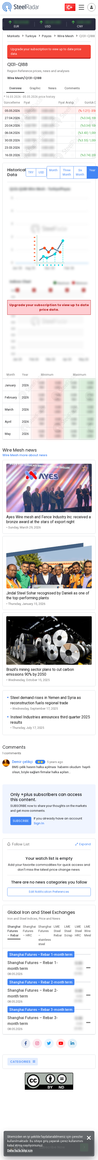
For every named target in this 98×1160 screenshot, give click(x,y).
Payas (47, 36)
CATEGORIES (22, 1061)
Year (92, 170)
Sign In (39, 823)
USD (41, 172)
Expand (83, 844)
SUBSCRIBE (21, 821)
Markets (13, 36)
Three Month (67, 172)
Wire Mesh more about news (24, 455)
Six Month (80, 172)
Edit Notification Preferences (49, 892)
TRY (30, 172)
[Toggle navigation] (91, 7)
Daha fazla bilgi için (20, 1150)
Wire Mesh (65, 36)
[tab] (13, 931)
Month (53, 170)
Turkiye (30, 36)
